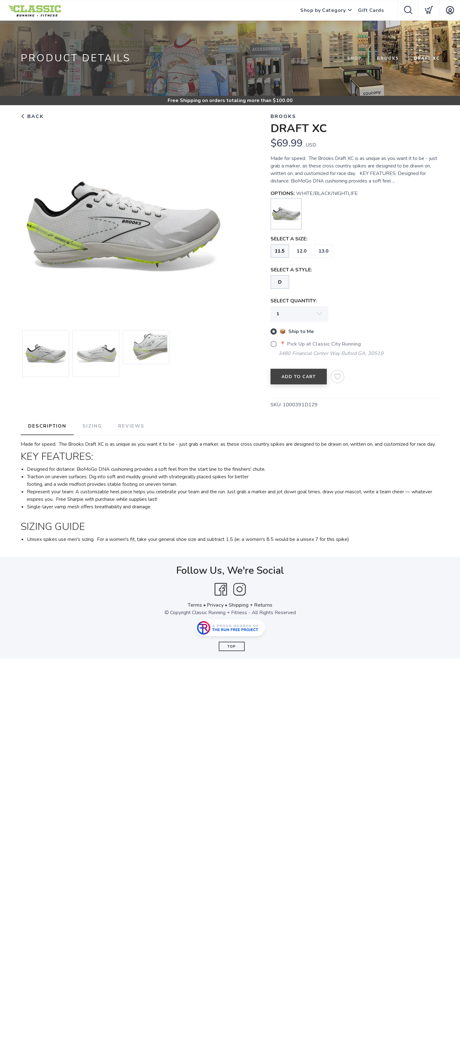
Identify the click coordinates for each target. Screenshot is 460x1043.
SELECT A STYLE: (291, 269)
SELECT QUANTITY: (293, 300)
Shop (354, 58)
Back (32, 116)
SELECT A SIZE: (288, 238)
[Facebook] (220, 589)
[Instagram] (239, 589)
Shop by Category (323, 10)
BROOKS (388, 58)
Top (231, 646)
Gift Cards (371, 10)
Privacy (215, 605)
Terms (195, 605)
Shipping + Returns (250, 605)
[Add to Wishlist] (337, 376)
